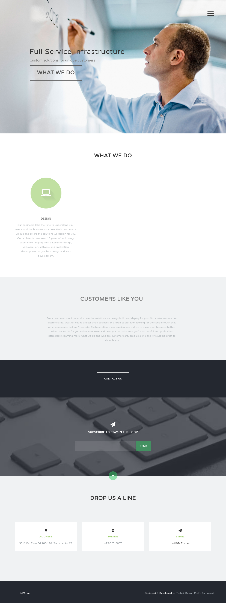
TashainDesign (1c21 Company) (195, 593)
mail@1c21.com (180, 543)
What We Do (56, 72)
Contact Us (113, 378)
